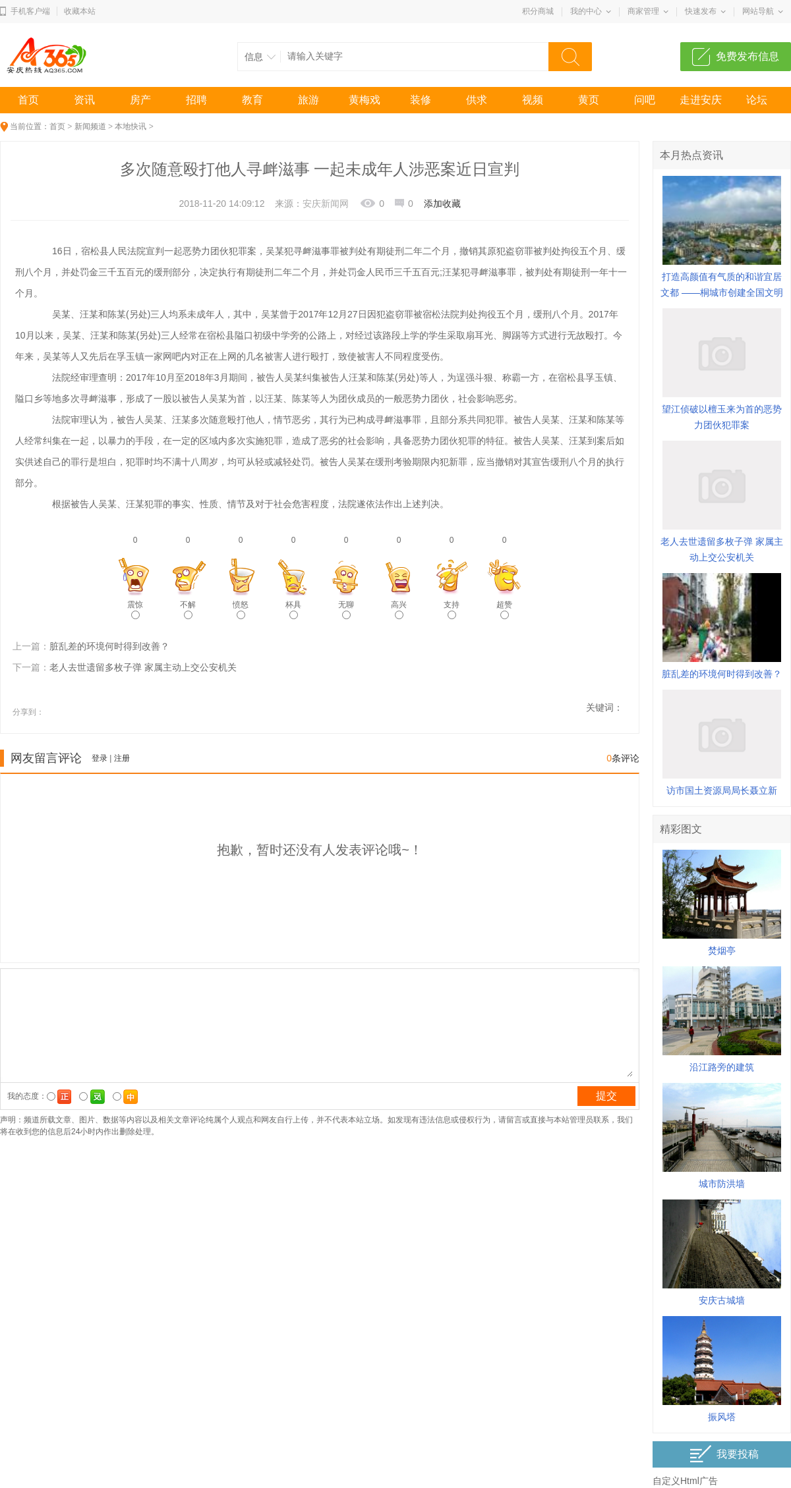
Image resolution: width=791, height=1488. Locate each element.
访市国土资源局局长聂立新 (721, 790)
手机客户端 (30, 11)
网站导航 (758, 11)
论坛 (756, 99)
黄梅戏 (364, 99)
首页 (28, 99)
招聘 (196, 99)
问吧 (644, 99)
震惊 (135, 609)
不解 (188, 609)
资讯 (84, 99)
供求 (476, 99)
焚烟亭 (722, 950)
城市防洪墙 (722, 1183)
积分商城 (538, 11)
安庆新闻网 (326, 203)
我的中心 (586, 11)
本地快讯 (130, 126)
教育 (252, 99)
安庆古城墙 (722, 1300)
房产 (140, 99)
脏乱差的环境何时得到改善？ (109, 646)
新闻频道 (90, 126)
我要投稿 (724, 1454)
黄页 (588, 99)
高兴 (399, 609)
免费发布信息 (747, 56)
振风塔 (722, 1417)
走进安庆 (701, 99)
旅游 (308, 99)
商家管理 (643, 11)
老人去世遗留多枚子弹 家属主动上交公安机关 (143, 667)
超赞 (504, 609)
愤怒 (241, 609)
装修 (420, 99)
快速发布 (701, 11)
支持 (451, 609)
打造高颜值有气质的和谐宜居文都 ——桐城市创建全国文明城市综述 (721, 292)
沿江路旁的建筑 (721, 1067)
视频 (532, 99)
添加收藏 (442, 203)
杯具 (293, 609)
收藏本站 (80, 11)
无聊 (346, 609)
